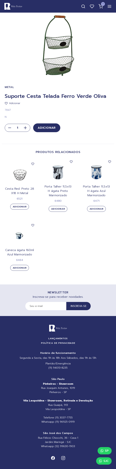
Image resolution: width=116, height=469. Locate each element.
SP (105, 451)
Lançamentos (58, 338)
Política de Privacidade (58, 343)
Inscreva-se (78, 306)
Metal (9, 87)
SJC (104, 461)
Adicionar (47, 128)
